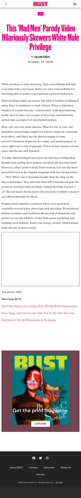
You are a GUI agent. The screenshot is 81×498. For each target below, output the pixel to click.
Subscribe (49, 467)
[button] (6, 3)
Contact (33, 467)
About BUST (16, 467)
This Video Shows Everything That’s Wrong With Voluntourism (39, 306)
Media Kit (66, 467)
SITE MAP (59, 482)
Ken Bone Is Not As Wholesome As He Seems (28, 320)
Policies (40, 474)
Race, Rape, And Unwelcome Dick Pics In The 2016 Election (37, 313)
